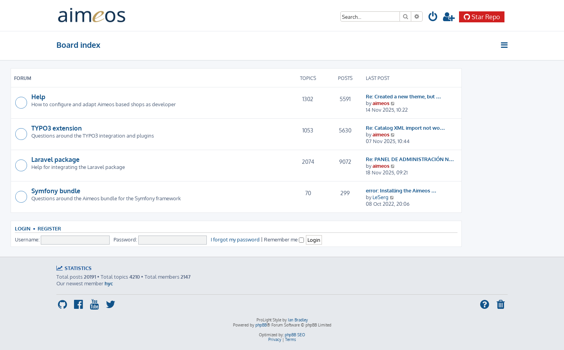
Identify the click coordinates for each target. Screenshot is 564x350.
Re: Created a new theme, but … (403, 96)
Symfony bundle (55, 191)
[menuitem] (433, 18)
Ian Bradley (298, 319)
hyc (109, 283)
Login (23, 228)
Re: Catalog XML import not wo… (405, 127)
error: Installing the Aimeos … (401, 190)
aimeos (380, 103)
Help (38, 97)
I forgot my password (235, 239)
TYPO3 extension (56, 128)
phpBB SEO (295, 334)
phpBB (261, 325)
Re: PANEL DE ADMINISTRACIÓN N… (410, 159)
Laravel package (55, 159)
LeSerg (380, 197)
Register (49, 228)
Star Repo (482, 17)
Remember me (284, 239)
